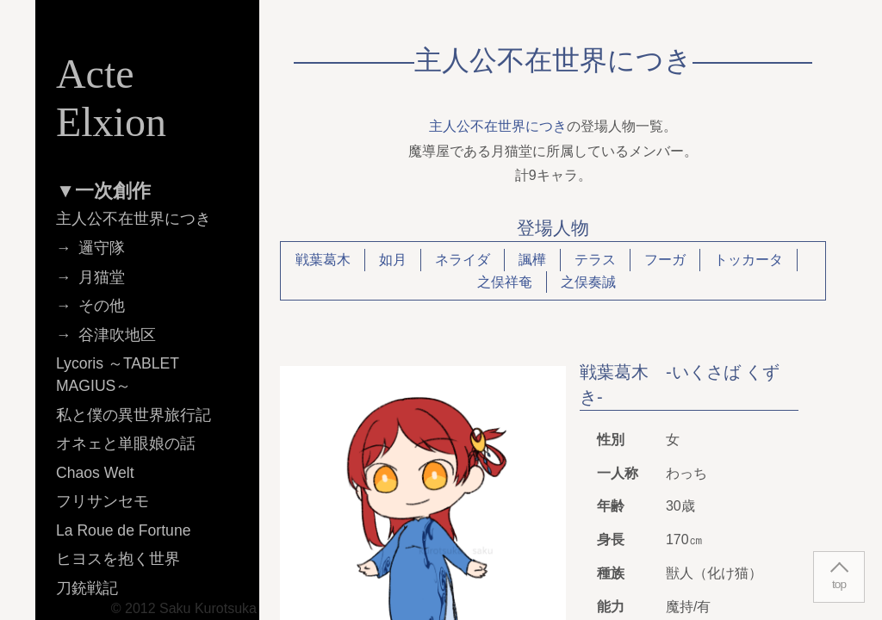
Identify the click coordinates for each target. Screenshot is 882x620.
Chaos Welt (95, 472)
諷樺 (532, 259)
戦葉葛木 (323, 259)
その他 (101, 305)
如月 (393, 259)
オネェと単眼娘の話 (126, 443)
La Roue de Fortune (123, 530)
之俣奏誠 (588, 282)
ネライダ (462, 259)
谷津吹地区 (117, 335)
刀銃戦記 (87, 588)
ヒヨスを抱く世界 (118, 558)
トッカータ (748, 259)
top (839, 584)
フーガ (665, 259)
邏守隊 (101, 248)
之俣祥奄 (504, 282)
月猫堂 (101, 277)
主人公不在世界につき (498, 126)
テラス (595, 259)
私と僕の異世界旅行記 (133, 415)
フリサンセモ (102, 501)
